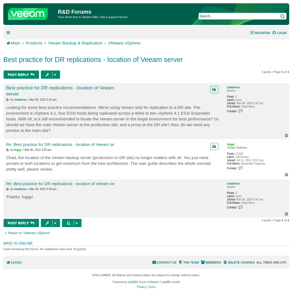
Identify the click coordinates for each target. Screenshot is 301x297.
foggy (230, 144)
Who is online (18, 243)
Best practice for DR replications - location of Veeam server (93, 59)
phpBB (132, 282)
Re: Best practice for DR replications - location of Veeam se (60, 144)
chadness (233, 87)
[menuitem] (279, 33)
